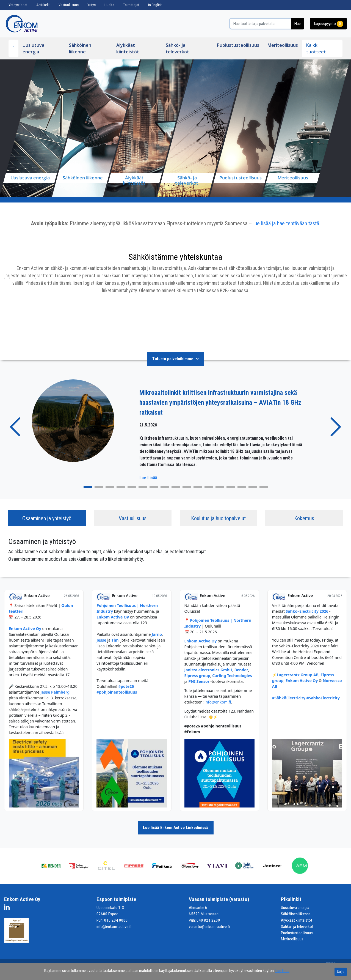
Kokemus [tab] (304, 518)
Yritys (91, 5)
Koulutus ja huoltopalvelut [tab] (218, 518)
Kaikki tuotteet (316, 48)
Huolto (109, 5)
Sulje (340, 972)
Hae (297, 23)
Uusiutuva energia (33, 48)
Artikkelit (43, 5)
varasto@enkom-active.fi (209, 926)
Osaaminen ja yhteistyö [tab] (46, 518)
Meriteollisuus (282, 45)
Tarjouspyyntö (328, 24)
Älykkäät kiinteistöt (127, 48)
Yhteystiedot (18, 5)
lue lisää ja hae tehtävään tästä (286, 223)
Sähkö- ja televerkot (177, 48)
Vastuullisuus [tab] (133, 518)
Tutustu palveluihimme (175, 358)
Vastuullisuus (69, 5)
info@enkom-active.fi (113, 926)
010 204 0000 (116, 920)
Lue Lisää (148, 477)
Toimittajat (131, 5)
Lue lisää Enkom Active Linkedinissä (175, 827)
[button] (16, 427)
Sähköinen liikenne (80, 48)
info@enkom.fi (217, 702)
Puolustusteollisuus (238, 45)
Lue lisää (282, 970)
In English (155, 5)
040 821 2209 (208, 920)
